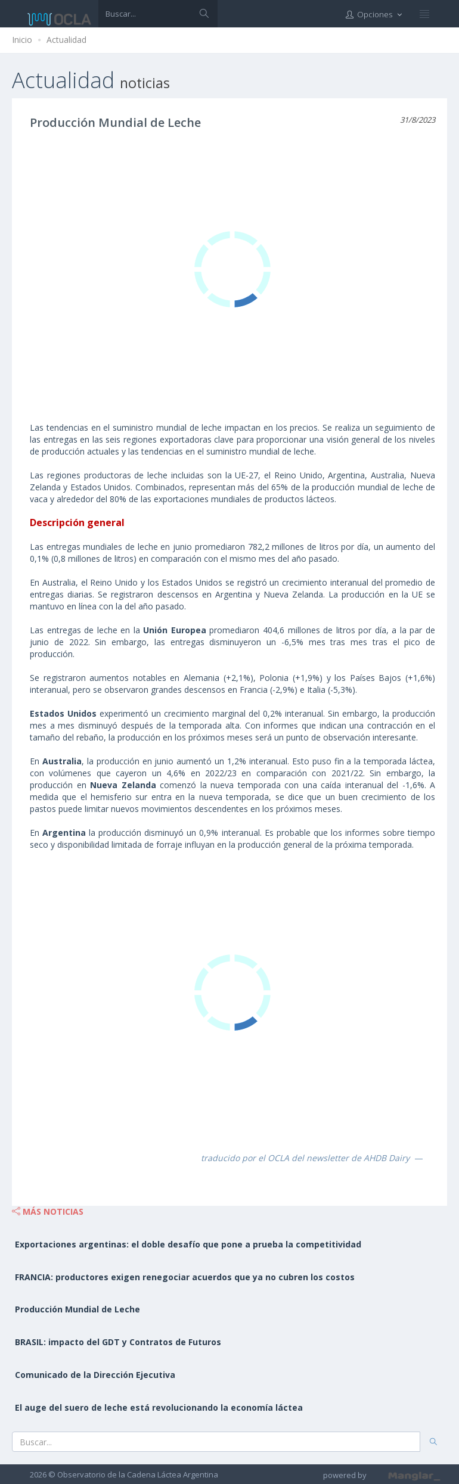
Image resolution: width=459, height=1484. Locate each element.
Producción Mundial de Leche (115, 122)
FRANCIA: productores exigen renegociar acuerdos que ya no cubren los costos (185, 1277)
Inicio (22, 39)
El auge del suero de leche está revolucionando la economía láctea (159, 1407)
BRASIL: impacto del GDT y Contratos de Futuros (118, 1342)
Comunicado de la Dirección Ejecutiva (95, 1374)
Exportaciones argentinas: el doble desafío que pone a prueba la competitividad (188, 1244)
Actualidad (66, 39)
